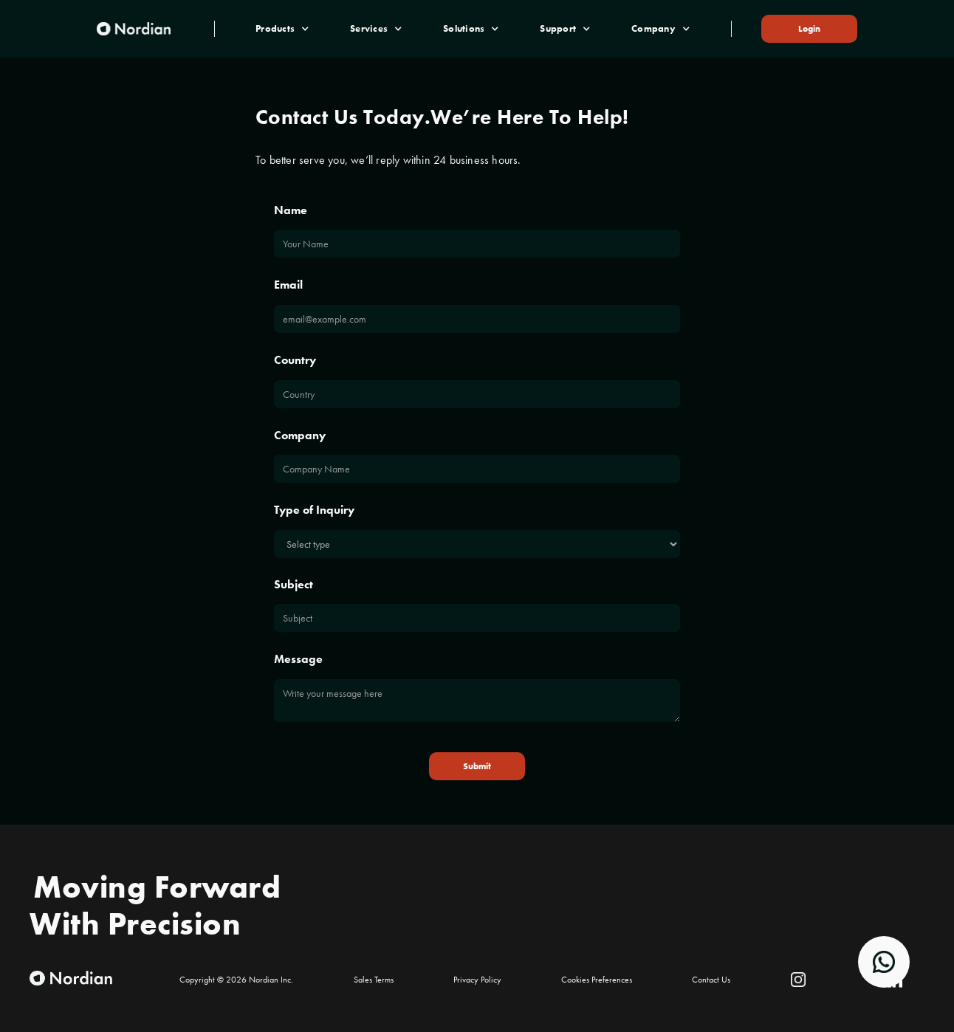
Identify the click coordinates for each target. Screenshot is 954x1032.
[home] (134, 28)
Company (300, 435)
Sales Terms (374, 979)
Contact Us (711, 979)
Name (290, 210)
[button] (282, 29)
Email (288, 284)
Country (295, 360)
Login (809, 29)
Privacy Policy (477, 979)
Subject (293, 584)
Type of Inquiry (314, 509)
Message (298, 659)
